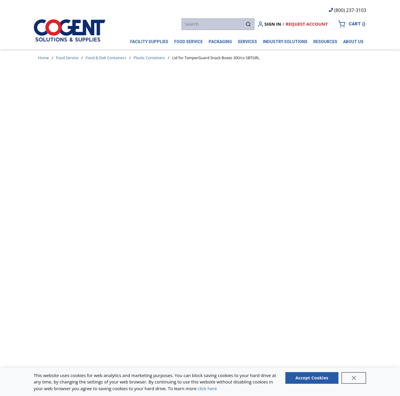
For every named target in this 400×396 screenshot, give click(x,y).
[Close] (353, 378)
